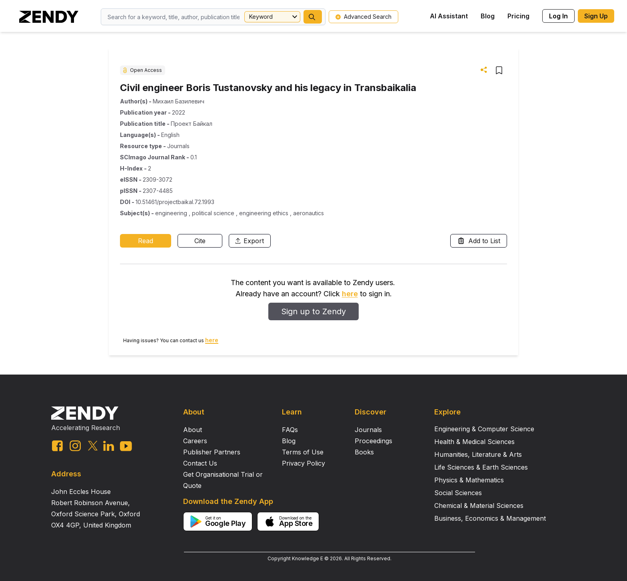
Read (145, 241)
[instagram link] (75, 445)
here (350, 294)
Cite (200, 241)
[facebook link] (57, 445)
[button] (313, 17)
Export (250, 241)
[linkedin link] (108, 445)
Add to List (478, 241)
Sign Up (596, 16)
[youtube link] (126, 446)
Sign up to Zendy (313, 311)
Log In (558, 16)
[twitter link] (93, 445)
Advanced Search (363, 16)
